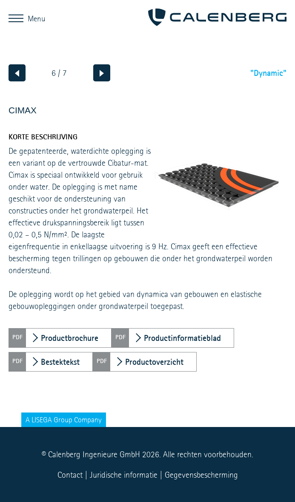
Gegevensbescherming (201, 475)
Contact (70, 475)
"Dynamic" (268, 72)
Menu (18, 18)
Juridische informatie (124, 475)
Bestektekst (60, 361)
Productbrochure (69, 337)
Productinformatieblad (182, 337)
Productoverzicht (154, 361)
